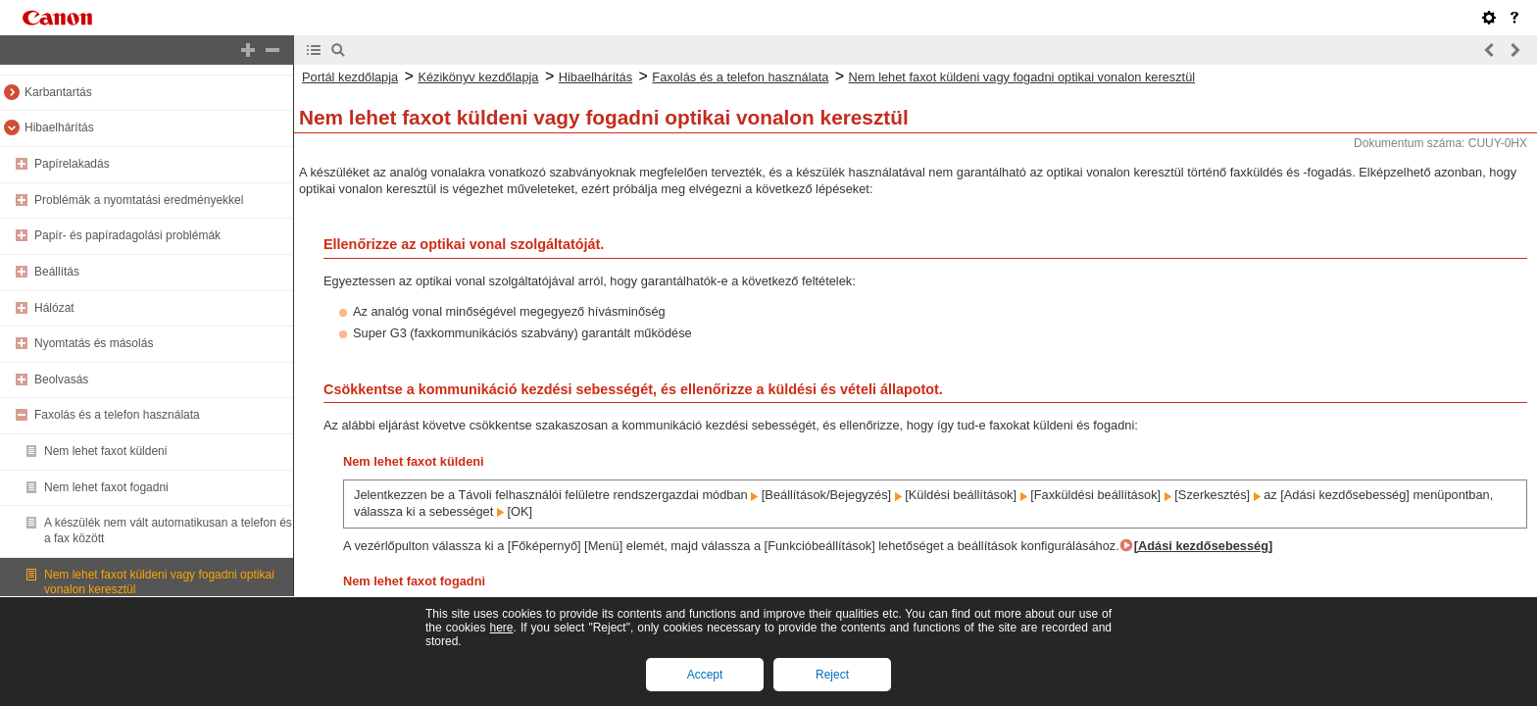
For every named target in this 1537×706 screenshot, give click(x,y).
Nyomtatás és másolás (93, 343)
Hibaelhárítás (59, 127)
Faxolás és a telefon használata (117, 415)
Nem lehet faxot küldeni (105, 451)
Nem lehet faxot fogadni (106, 487)
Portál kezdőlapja (350, 77)
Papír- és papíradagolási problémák (127, 235)
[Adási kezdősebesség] (1203, 545)
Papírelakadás (72, 164)
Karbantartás (58, 92)
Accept (705, 674)
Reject (832, 674)
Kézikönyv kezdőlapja (478, 77)
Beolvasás (61, 379)
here (501, 627)
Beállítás (56, 271)
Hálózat (54, 308)
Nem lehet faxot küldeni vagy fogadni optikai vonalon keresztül (1022, 77)
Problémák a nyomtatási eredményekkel (138, 200)
